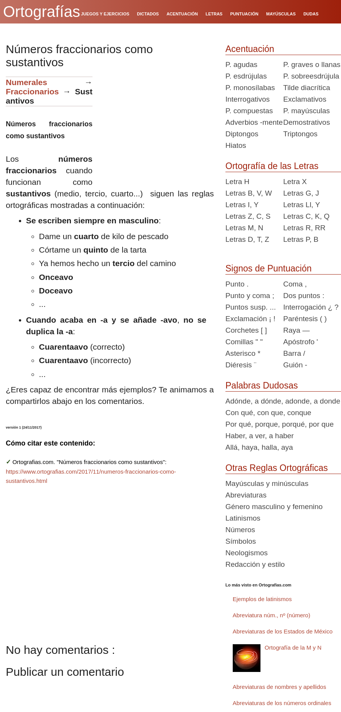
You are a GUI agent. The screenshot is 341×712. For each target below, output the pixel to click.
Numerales (26, 82)
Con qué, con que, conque (268, 413)
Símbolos (240, 541)
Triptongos (300, 134)
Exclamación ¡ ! (250, 319)
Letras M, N (244, 228)
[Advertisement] (156, 125)
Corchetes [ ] (246, 330)
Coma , (295, 284)
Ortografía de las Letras (272, 166)
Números (240, 530)
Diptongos (242, 134)
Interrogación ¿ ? (311, 307)
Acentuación (249, 49)
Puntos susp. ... (250, 307)
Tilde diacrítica (306, 88)
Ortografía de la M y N (293, 647)
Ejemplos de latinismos (262, 599)
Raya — (296, 330)
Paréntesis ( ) (305, 319)
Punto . (237, 284)
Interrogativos (247, 99)
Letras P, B (301, 239)
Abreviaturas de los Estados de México (283, 631)
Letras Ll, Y (301, 205)
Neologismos (246, 553)
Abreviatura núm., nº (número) (271, 615)
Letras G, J (301, 193)
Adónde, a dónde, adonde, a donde (282, 401)
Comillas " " (244, 342)
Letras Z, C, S (247, 216)
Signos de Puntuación (268, 268)
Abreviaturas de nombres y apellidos (279, 687)
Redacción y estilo (255, 564)
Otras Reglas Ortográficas (276, 468)
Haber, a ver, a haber (259, 436)
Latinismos (242, 518)
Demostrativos (306, 122)
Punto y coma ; (249, 296)
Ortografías (41, 11)
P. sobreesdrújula (311, 76)
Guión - (295, 365)
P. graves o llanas (312, 64)
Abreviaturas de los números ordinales (282, 703)
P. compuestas (249, 111)
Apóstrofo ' (300, 342)
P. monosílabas (250, 88)
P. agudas (241, 64)
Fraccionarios (32, 91)
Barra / (294, 353)
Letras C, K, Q (306, 216)
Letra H (237, 182)
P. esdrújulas (246, 76)
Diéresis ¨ (240, 365)
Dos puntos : (303, 296)
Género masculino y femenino (274, 507)
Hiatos (235, 145)
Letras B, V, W (248, 193)
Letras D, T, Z (247, 239)
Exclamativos (304, 99)
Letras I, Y (242, 205)
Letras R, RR (304, 228)
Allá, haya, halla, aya (259, 447)
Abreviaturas (246, 495)
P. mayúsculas (306, 111)
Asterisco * (242, 353)
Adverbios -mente (254, 122)
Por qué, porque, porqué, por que (279, 424)
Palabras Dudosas (261, 385)
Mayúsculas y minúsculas (266, 483)
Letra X (295, 182)
